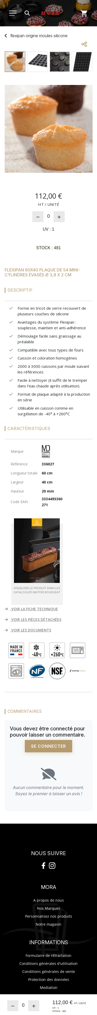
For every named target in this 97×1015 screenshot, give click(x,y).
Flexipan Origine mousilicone (39, 35)
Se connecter (48, 746)
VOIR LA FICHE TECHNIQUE (31, 608)
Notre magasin (48, 924)
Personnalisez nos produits (48, 916)
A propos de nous (48, 900)
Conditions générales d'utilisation (48, 963)
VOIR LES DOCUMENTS (28, 630)
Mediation (48, 987)
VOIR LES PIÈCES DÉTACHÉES (33, 619)
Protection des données (48, 979)
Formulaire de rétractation (48, 955)
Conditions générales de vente (48, 971)
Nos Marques (48, 908)
